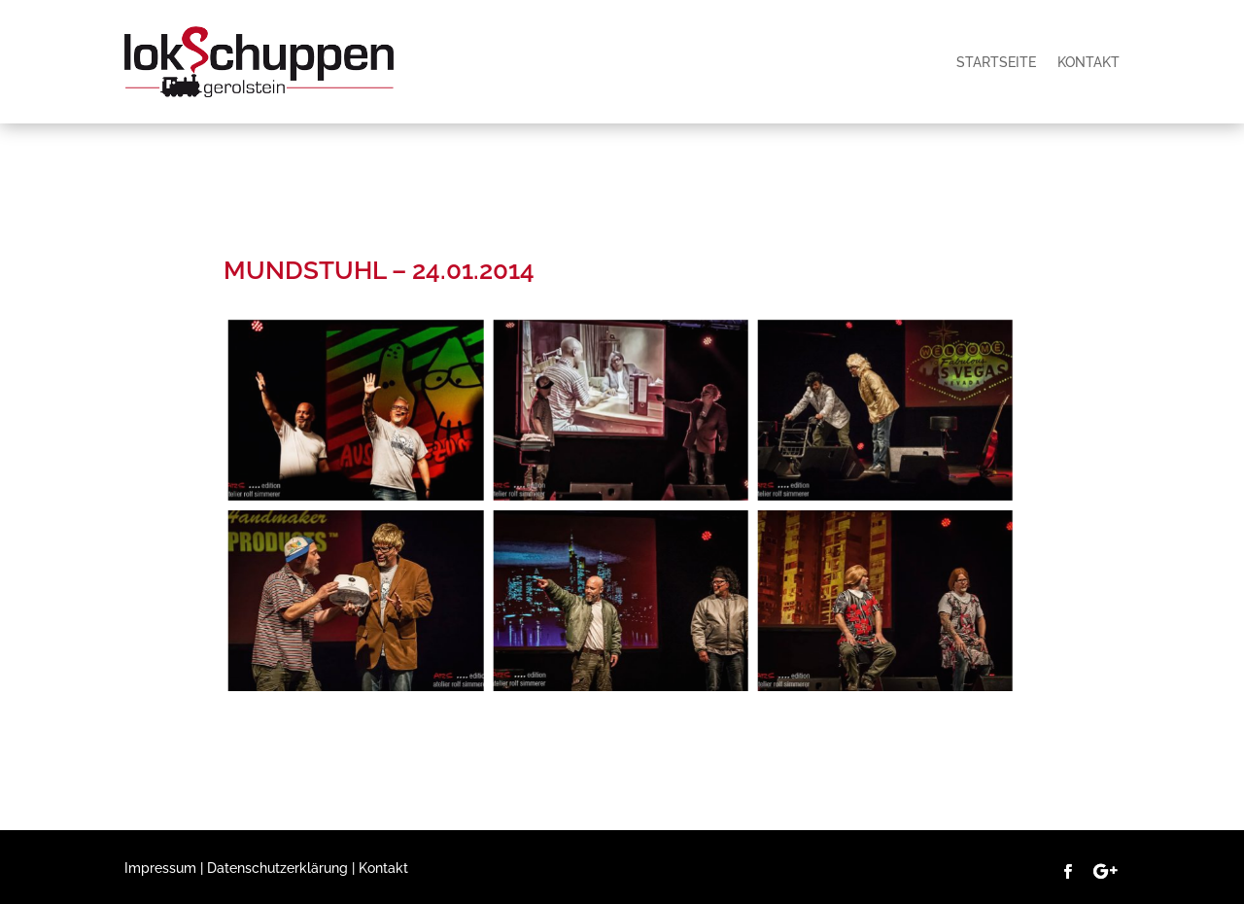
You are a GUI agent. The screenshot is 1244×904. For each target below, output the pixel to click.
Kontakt (1088, 62)
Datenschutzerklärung (277, 868)
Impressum (160, 868)
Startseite (996, 62)
